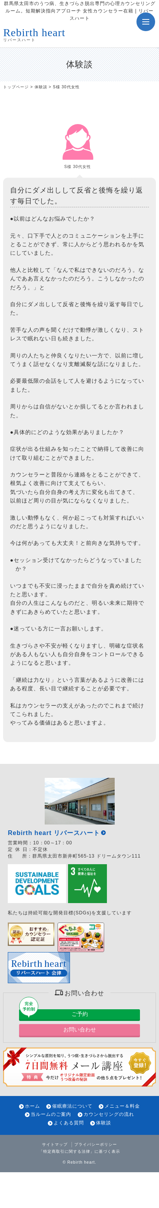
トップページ (16, 87)
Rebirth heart (81, 1162)
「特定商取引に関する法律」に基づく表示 (79, 1151)
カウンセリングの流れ (109, 1114)
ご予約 (80, 1014)
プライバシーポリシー (95, 1144)
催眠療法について (72, 1106)
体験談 (41, 87)
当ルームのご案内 (51, 1114)
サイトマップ (55, 1144)
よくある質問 (69, 1123)
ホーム (32, 1106)
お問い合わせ (79, 1029)
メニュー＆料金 (122, 1106)
